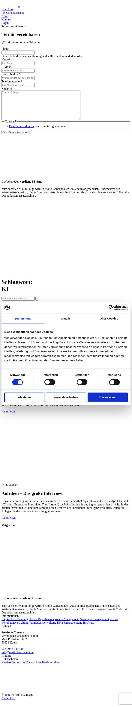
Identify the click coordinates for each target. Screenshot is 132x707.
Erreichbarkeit (11, 74)
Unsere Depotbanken (41, 624)
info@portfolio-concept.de (18, 657)
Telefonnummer (12, 81)
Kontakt (6, 19)
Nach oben (8, 703)
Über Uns (7, 9)
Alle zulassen (107, 397)
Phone (5, 48)
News (5, 16)
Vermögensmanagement (94, 624)
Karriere (6, 668)
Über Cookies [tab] (109, 318)
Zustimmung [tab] (23, 318)
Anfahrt (6, 661)
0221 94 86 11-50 (12, 654)
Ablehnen (24, 397)
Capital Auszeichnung (15, 624)
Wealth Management (67, 624)
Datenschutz (33, 668)
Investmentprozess (13, 12)
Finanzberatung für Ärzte (79, 628)
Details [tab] (66, 318)
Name (6, 59)
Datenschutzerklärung (22, 131)
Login (5, 22)
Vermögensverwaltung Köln (46, 628)
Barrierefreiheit (51, 668)
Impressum (19, 668)
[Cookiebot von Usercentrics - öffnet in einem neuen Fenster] (111, 307)
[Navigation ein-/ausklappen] (18, 7)
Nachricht (7, 88)
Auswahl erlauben (66, 397)
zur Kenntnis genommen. (37, 131)
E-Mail (6, 66)
